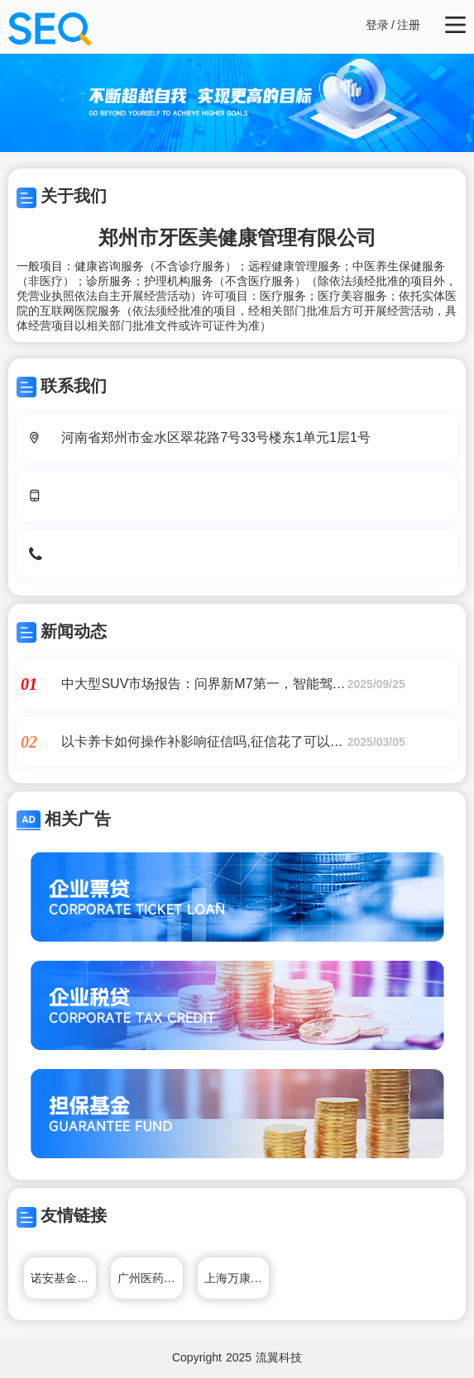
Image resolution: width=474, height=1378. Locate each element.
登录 (377, 24)
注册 (408, 24)
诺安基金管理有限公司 (64, 1278)
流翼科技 (279, 1357)
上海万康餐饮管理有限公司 (237, 1278)
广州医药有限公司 (150, 1278)
